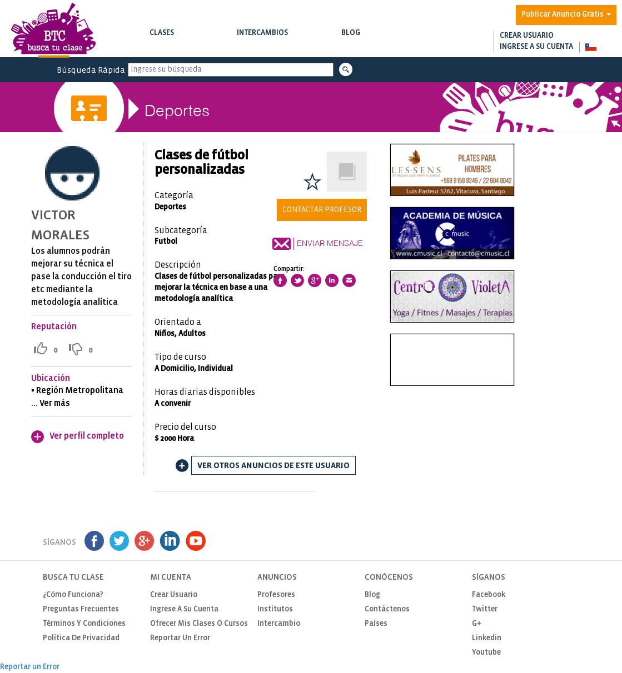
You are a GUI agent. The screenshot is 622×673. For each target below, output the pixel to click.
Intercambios (262, 39)
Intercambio (278, 623)
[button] (590, 47)
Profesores (276, 595)
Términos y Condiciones (84, 623)
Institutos (275, 609)
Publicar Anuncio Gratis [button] (566, 14)
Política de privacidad (81, 638)
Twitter (484, 609)
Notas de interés (351, 44)
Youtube (486, 652)
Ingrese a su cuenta (536, 47)
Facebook (488, 595)
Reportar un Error (180, 638)
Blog (351, 39)
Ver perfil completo (86, 436)
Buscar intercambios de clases (262, 44)
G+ (476, 623)
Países (376, 623)
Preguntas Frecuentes (81, 609)
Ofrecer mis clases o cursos (199, 623)
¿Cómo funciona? (73, 595)
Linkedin (486, 638)
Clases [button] (162, 39)
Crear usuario (527, 35)
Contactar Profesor (321, 209)
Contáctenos (387, 609)
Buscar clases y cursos (162, 44)
